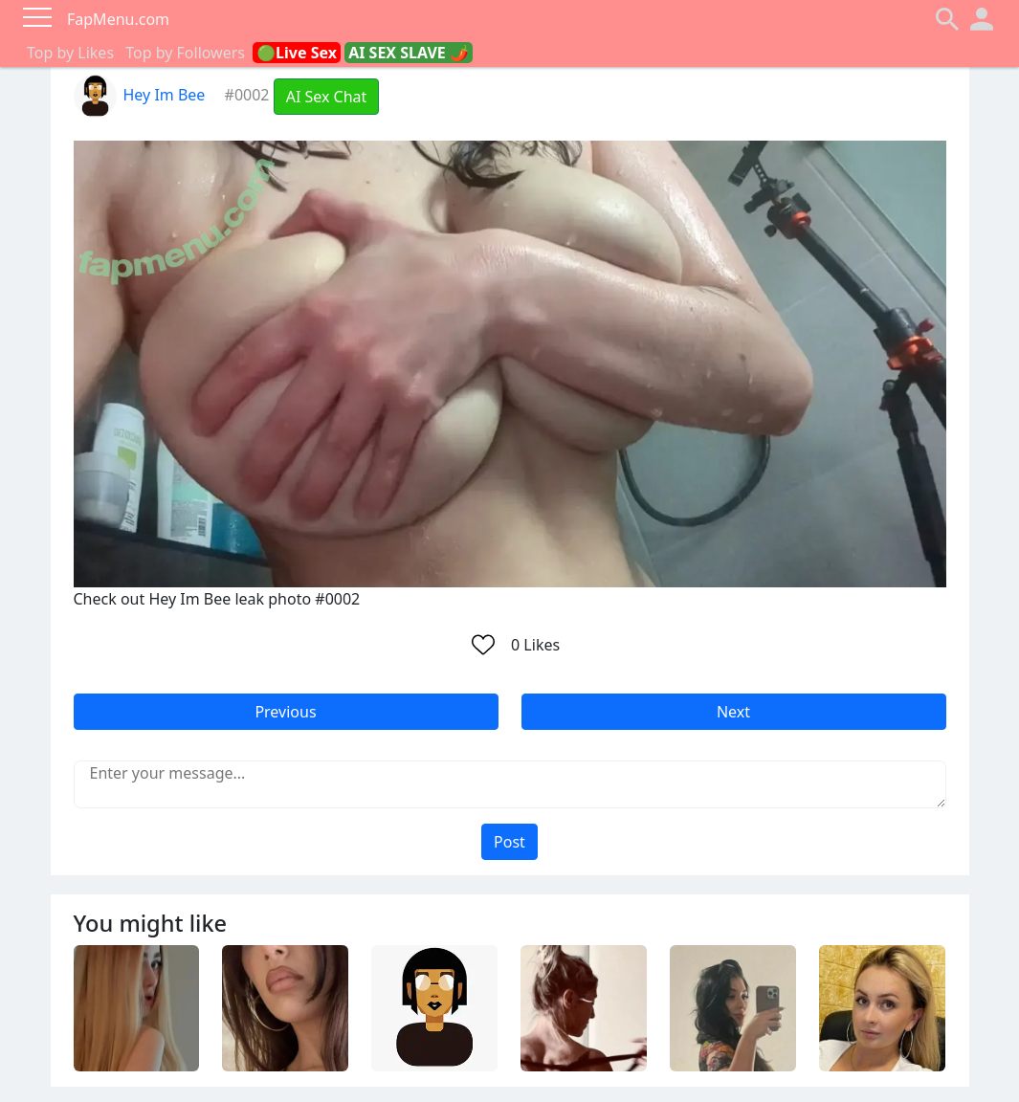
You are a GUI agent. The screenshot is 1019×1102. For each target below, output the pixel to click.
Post (509, 841)
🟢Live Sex (296, 52)
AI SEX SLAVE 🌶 (408, 52)
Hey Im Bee (140, 94)
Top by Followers (185, 52)
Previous (285, 711)
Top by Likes (70, 52)
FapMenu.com (118, 19)
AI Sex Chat (326, 96)
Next (733, 711)
